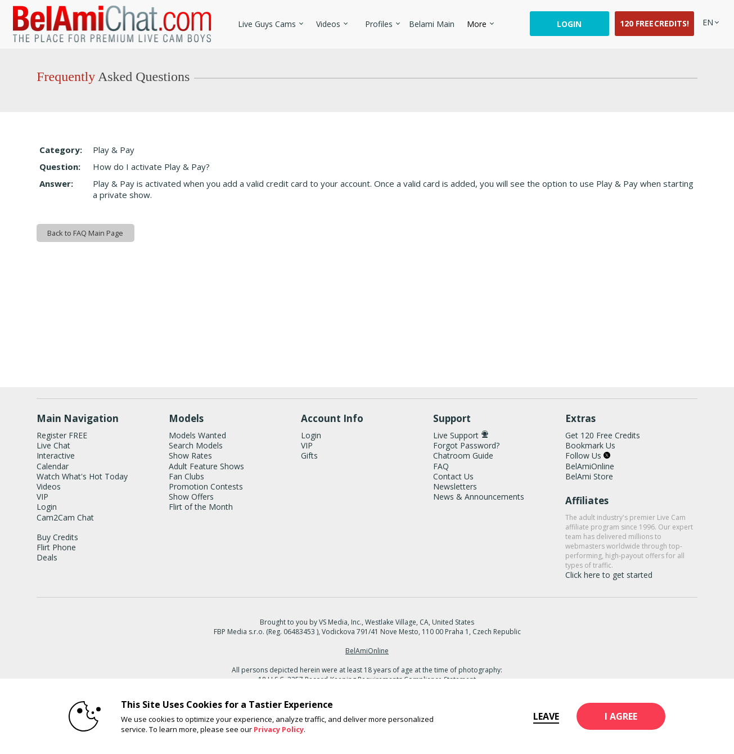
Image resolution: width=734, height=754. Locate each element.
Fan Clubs (186, 476)
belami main (431, 24)
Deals (47, 557)
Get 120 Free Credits (602, 435)
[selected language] (708, 22)
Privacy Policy (259, 729)
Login (569, 24)
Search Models (196, 445)
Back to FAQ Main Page (85, 233)
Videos (328, 24)
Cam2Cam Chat (65, 517)
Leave (526, 716)
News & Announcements (478, 496)
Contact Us (453, 476)
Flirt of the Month (201, 506)
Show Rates (190, 455)
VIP (42, 496)
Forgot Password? (466, 445)
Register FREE (62, 435)
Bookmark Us (590, 445)
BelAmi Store (589, 476)
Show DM (0, 355)
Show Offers (191, 496)
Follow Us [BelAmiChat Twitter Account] (587, 455)
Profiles (379, 24)
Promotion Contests (206, 486)
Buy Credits (57, 537)
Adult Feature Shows (206, 466)
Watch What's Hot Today (82, 476)
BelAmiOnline (589, 466)
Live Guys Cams (267, 24)
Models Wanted (197, 435)
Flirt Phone (56, 547)
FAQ (441, 466)
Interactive (56, 455)
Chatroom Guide (463, 455)
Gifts (309, 455)
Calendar (53, 466)
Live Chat (53, 445)
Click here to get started (608, 574)
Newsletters (455, 486)
